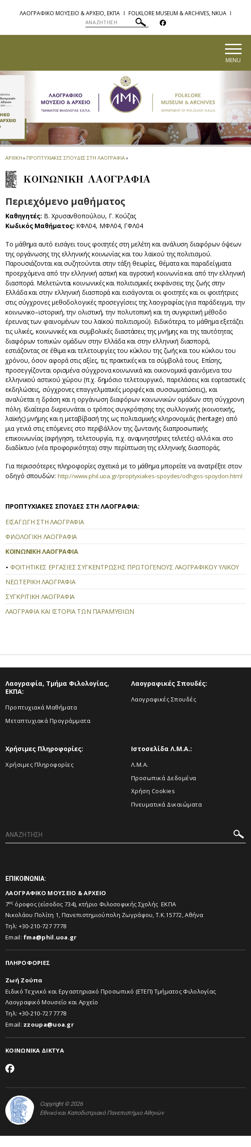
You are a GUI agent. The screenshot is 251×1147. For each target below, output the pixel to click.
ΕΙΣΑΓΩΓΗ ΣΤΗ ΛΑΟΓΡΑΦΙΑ (44, 533)
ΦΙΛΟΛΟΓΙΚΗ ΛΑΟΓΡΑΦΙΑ (41, 548)
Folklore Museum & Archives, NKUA (177, 13)
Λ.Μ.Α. (140, 776)
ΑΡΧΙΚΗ (13, 159)
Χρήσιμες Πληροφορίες (39, 776)
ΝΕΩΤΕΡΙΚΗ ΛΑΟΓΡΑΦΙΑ (40, 593)
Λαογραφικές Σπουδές (163, 710)
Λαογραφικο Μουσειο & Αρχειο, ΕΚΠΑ (70, 13)
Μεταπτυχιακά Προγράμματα (47, 732)
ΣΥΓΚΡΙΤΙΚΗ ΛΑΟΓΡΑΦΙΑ (40, 607)
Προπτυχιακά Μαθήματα (41, 718)
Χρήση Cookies (153, 803)
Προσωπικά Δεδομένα (163, 789)
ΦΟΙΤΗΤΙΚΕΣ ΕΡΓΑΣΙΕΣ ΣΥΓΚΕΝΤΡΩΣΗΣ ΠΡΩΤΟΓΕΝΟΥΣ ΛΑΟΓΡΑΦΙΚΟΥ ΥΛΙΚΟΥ (124, 578)
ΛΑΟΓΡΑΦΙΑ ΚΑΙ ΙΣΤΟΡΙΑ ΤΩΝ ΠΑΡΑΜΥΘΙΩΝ (69, 622)
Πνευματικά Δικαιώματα (166, 815)
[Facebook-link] (163, 23)
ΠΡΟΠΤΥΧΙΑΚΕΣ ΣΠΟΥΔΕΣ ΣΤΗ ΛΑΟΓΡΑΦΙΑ (75, 159)
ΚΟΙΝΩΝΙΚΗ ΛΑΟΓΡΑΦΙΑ (41, 562)
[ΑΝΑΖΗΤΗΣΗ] (117, 22)
